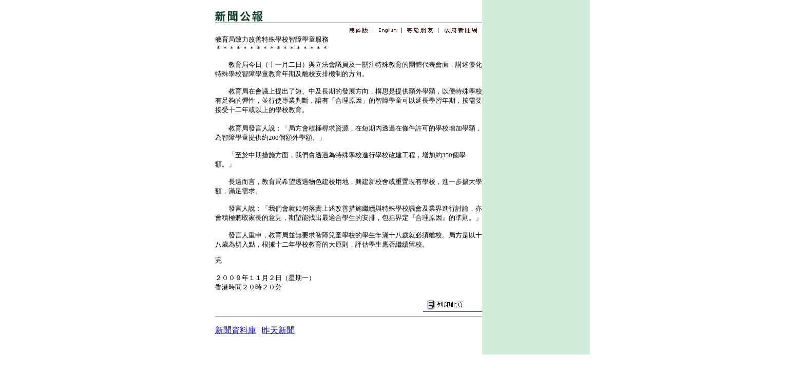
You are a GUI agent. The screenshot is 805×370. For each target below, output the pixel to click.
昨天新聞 (278, 330)
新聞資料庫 (235, 330)
